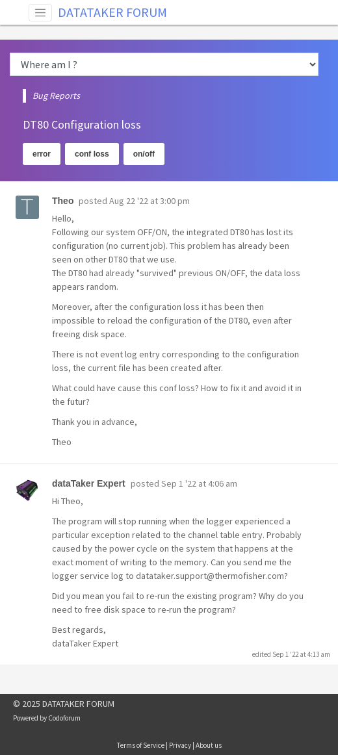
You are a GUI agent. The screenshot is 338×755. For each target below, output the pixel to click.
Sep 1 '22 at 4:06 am (199, 483)
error (41, 154)
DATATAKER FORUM (112, 12)
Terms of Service (140, 745)
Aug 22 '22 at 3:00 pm (149, 201)
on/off (144, 154)
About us (209, 745)
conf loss (92, 154)
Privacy (180, 745)
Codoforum (64, 718)
